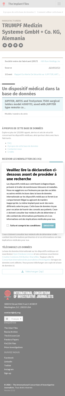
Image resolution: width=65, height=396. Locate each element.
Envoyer (49, 225)
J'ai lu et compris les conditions (25, 225)
